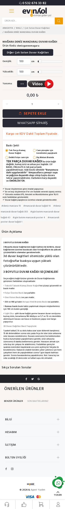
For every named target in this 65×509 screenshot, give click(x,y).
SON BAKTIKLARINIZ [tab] (38, 401)
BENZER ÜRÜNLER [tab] (13, 401)
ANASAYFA (8, 28)
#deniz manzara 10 (11, 206)
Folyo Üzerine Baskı (14, 293)
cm (32, 61)
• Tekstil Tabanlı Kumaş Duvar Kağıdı (21, 286)
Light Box (9, 313)
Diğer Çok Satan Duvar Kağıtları (28, 52)
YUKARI (58, 495)
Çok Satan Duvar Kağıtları (37, 28)
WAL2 (19, 28)
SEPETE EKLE (32, 114)
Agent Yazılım (38, 490)
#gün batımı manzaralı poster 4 (29, 218)
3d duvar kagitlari (16, 256)
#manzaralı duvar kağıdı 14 (37, 206)
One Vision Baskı (13, 297)
